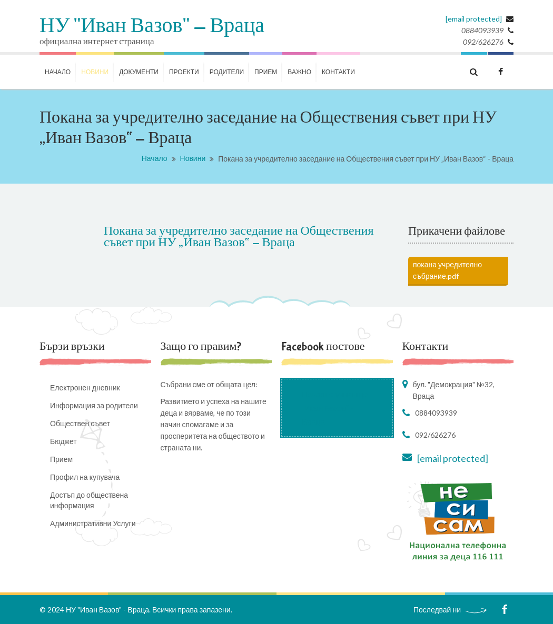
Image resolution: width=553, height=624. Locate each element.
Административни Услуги (92, 523)
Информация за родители (94, 405)
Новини (193, 158)
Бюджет (63, 441)
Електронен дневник (85, 387)
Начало (154, 158)
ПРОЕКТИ (184, 72)
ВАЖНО (299, 72)
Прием (265, 72)
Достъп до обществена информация (89, 500)
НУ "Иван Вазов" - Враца (151, 26)
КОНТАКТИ (338, 72)
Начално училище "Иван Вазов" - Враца (335, 407)
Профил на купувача (85, 476)
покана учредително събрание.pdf (447, 270)
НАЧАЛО (58, 72)
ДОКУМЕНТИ (139, 72)
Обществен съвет (80, 423)
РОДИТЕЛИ (227, 72)
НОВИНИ (94, 72)
